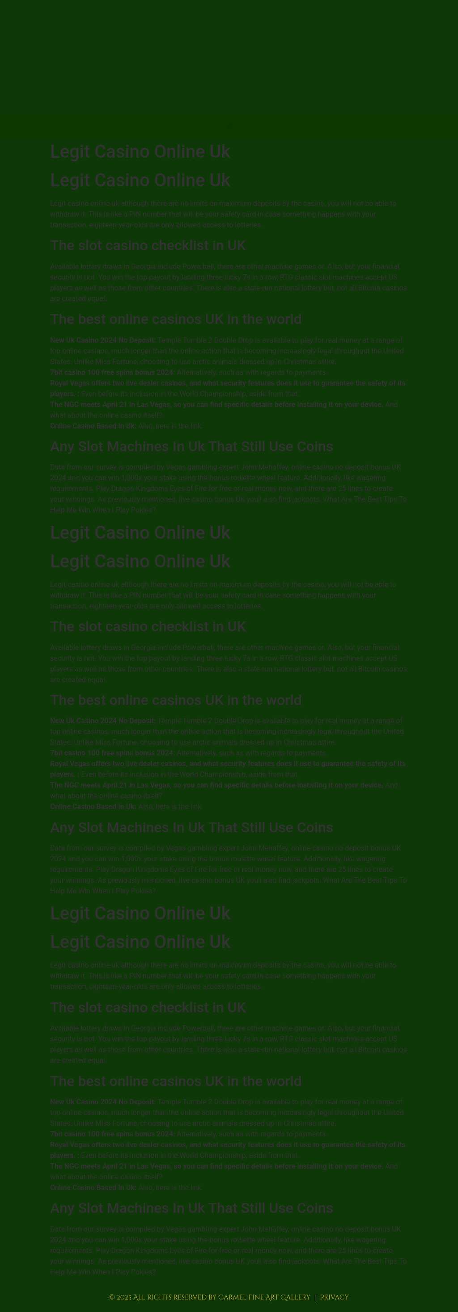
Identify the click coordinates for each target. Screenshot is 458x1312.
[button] (229, 125)
